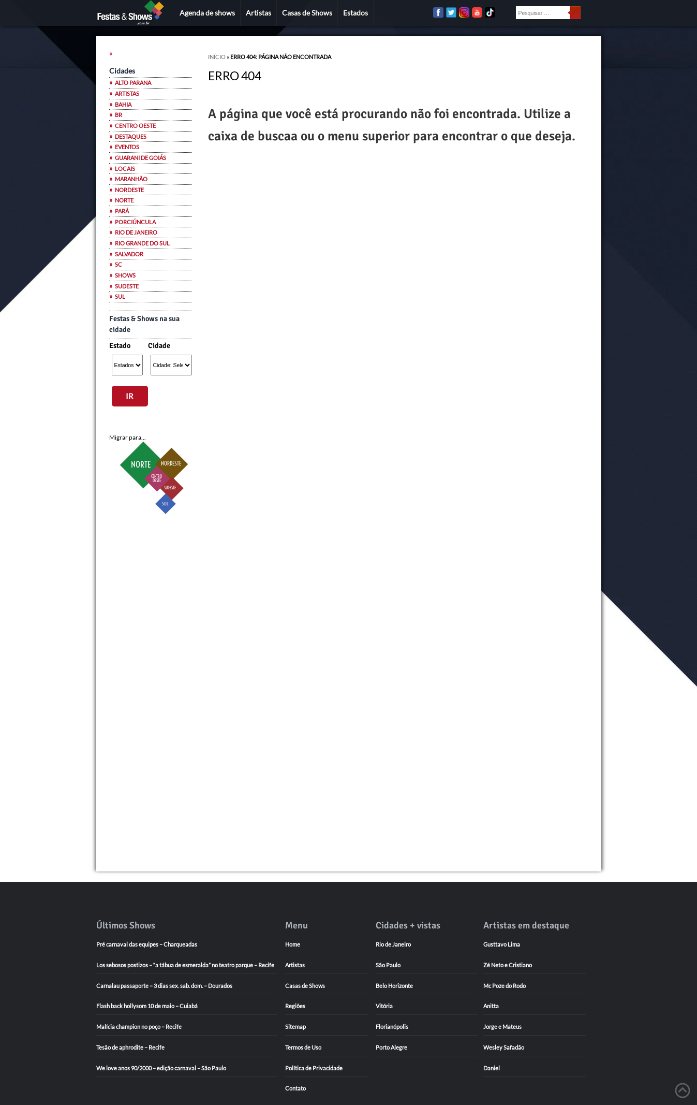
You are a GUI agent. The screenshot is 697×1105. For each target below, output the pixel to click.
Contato (295, 1088)
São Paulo (388, 965)
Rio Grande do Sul (142, 243)
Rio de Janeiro (136, 232)
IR (130, 396)
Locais (125, 169)
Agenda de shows (207, 13)
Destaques (130, 137)
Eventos (127, 147)
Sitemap (295, 1026)
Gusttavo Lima (501, 944)
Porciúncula (135, 222)
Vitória (384, 1005)
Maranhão (131, 179)
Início (217, 57)
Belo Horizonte (394, 985)
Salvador (129, 254)
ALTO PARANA (133, 83)
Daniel (491, 1068)
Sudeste (127, 286)
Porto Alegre (391, 1047)
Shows (125, 275)
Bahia (123, 104)
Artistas (258, 13)
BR (118, 115)
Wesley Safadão (503, 1047)
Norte (124, 200)
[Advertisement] (150, 686)
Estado (119, 345)
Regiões (295, 1005)
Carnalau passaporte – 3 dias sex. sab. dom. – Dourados (164, 985)
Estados (355, 13)
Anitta (491, 1005)
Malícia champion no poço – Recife (139, 1026)
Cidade (159, 345)
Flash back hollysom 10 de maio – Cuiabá (147, 1005)
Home (292, 944)
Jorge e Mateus (502, 1026)
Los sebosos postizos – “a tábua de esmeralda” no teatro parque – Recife (185, 965)
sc (118, 264)
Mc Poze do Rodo (504, 985)
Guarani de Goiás (140, 158)
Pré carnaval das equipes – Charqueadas (146, 944)
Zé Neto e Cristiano (507, 965)
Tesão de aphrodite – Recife (130, 1047)
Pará (122, 211)
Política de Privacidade (314, 1068)
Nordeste (129, 190)
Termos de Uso (303, 1047)
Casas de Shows (307, 13)
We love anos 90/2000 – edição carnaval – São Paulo (161, 1068)
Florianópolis (392, 1026)
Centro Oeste (135, 126)
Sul (120, 297)
